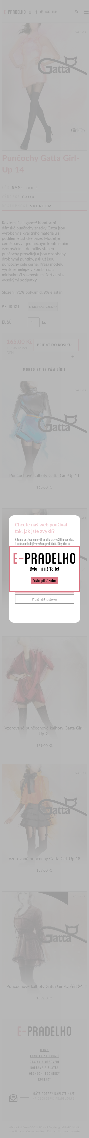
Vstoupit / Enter (44, 580)
